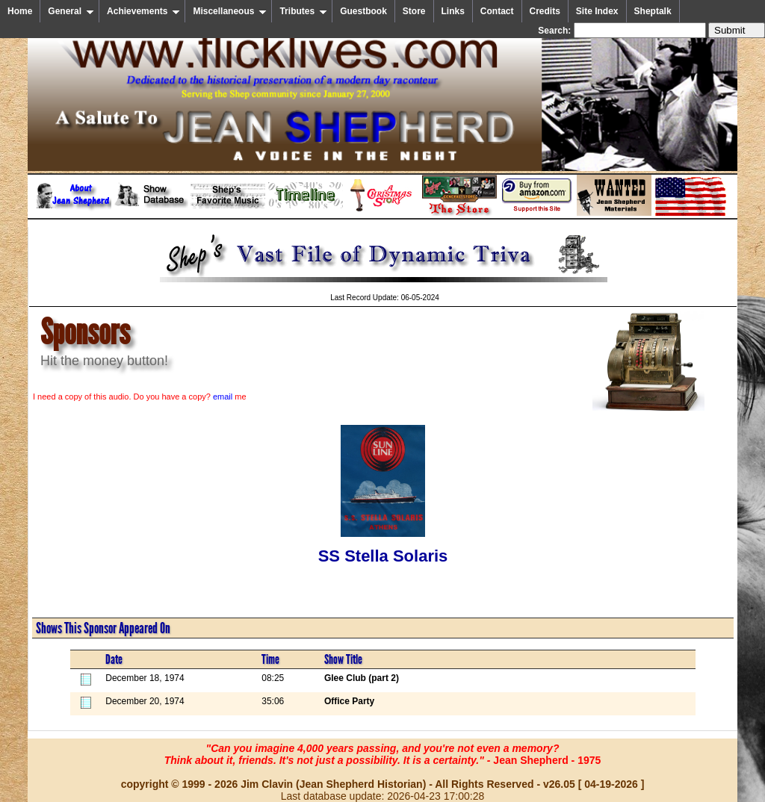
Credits (545, 11)
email (222, 396)
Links (453, 11)
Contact (497, 11)
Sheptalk (653, 11)
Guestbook (363, 11)
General (71, 11)
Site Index (597, 11)
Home (19, 11)
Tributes (303, 11)
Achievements (143, 11)
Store (414, 11)
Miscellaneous (230, 11)
